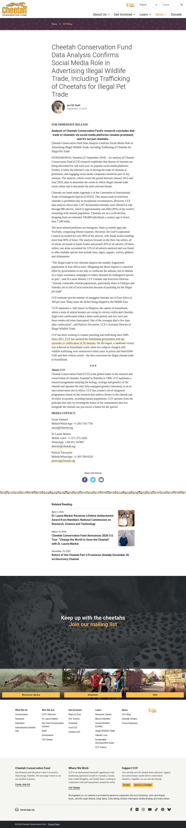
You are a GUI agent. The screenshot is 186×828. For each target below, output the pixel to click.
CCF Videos (101, 747)
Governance (47, 735)
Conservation (21, 714)
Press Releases (130, 723)
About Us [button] (100, 14)
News (54, 24)
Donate (176, 14)
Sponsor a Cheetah (143, 785)
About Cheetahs (102, 718)
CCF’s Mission (49, 714)
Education (20, 723)
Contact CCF (74, 732)
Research (19, 718)
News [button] (159, 14)
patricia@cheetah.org (63, 460)
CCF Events (74, 718)
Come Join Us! (22, 784)
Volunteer (93, 695)
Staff (44, 731)
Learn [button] (144, 14)
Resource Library (31, 695)
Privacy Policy (54, 824)
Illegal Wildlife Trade (105, 731)
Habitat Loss (101, 735)
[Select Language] (148, 4)
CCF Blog (67, 24)
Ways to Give (74, 714)
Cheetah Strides (129, 718)
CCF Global (47, 739)
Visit (155, 695)
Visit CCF (72, 727)
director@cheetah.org (63, 446)
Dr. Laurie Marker (50, 718)
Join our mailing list (93, 624)
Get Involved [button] (123, 14)
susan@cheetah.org (62, 427)
